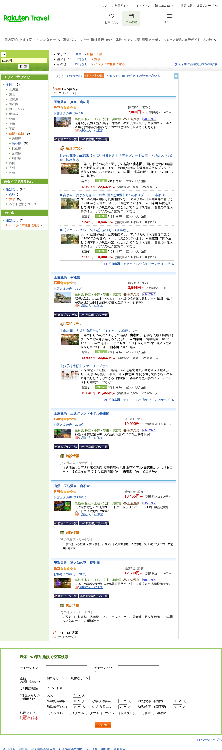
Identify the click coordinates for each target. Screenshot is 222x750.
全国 (78, 54)
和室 (148, 713)
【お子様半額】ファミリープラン (84, 366)
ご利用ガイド (120, 5)
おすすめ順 (74, 76)
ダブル (94, 713)
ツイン (109, 713)
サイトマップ (141, 5)
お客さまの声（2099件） (71, 424)
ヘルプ (103, 5)
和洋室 (161, 713)
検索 (103, 725)
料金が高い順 (116, 76)
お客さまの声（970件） (70, 113)
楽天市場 (186, 5)
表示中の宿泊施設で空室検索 (197, 64)
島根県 (16, 143)
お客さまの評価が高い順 (143, 76)
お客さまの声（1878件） (71, 574)
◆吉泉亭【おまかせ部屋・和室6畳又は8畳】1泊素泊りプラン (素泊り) (113, 195)
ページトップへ (211, 740)
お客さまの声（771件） (70, 288)
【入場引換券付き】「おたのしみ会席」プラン (100, 331)
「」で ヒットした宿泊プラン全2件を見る (141, 400)
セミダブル (76, 713)
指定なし (81, 59)
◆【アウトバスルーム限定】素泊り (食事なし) (95, 230)
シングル (56, 713)
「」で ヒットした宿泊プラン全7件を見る (141, 264)
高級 (12, 194)
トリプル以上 (129, 713)
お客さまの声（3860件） (71, 497)
